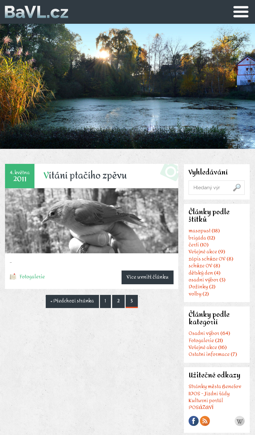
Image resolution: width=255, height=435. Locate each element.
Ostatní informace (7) (212, 359)
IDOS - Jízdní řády (208, 400)
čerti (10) (198, 247)
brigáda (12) (201, 240)
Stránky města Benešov (214, 393)
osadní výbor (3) (206, 282)
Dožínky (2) (201, 289)
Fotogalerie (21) (205, 345)
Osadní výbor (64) (208, 338)
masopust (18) (203, 233)
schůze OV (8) (203, 268)
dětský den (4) (204, 276)
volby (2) (198, 296)
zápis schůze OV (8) (210, 261)
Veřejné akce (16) (207, 352)
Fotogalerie (32, 277)
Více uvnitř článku (147, 276)
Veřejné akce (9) (206, 255)
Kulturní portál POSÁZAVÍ (205, 410)
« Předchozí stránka (71, 301)
